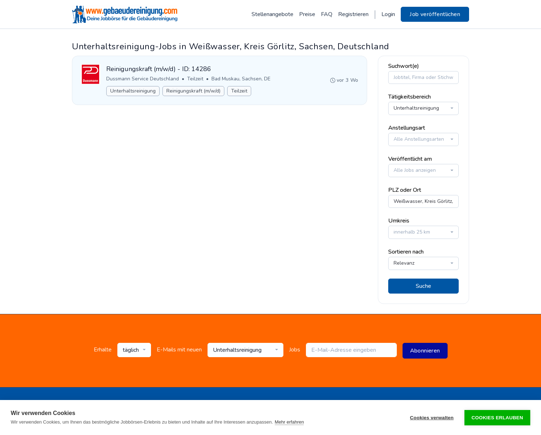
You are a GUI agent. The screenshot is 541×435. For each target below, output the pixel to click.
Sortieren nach (406, 251)
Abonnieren (425, 350)
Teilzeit (195, 78)
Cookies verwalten (432, 417)
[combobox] (423, 107)
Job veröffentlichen (435, 14)
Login (388, 14)
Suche (424, 285)
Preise (307, 14)
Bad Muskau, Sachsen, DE (241, 78)
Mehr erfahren (289, 422)
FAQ (326, 14)
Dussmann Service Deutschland (143, 78)
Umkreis (398, 220)
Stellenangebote (272, 14)
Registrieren (353, 14)
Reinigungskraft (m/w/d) (194, 90)
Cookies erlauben (497, 417)
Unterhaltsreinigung (133, 90)
